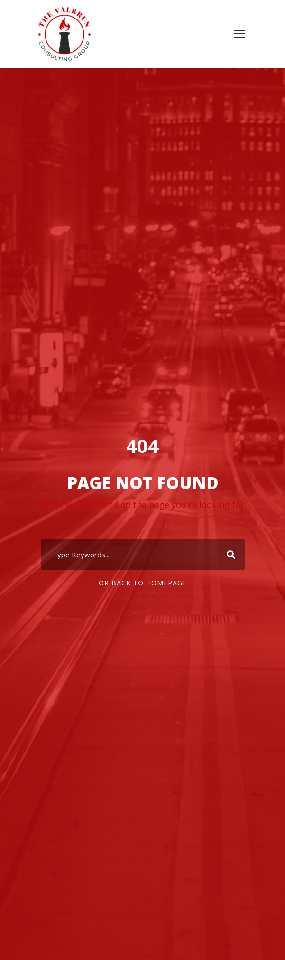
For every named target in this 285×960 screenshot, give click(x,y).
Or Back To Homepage (143, 582)
